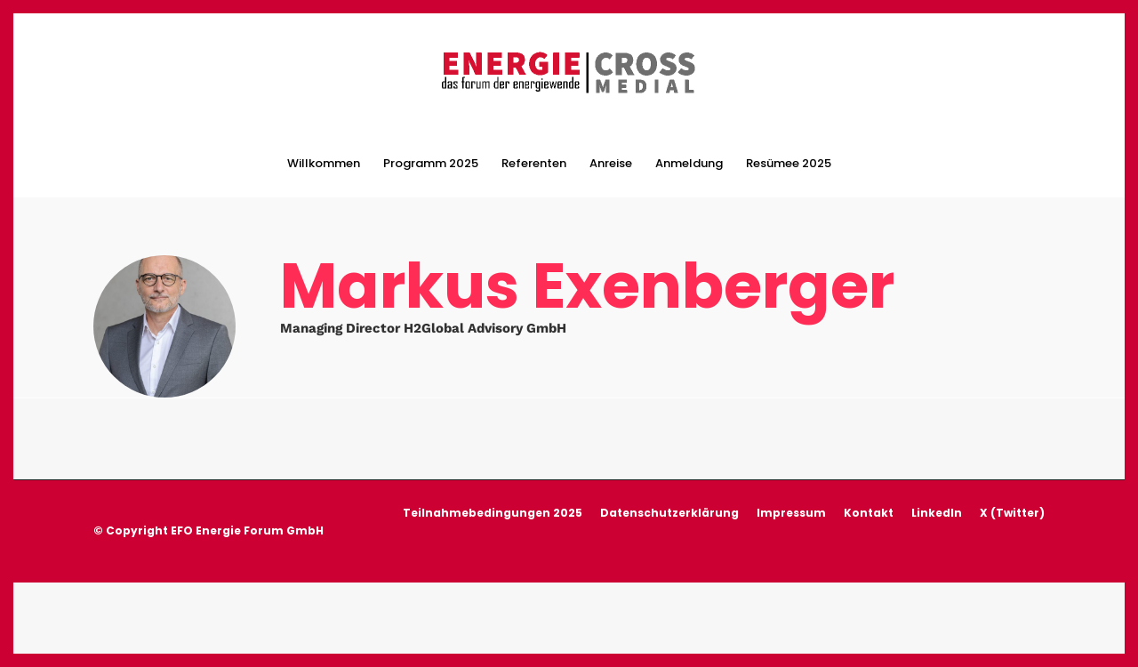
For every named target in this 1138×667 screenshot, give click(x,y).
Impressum (791, 531)
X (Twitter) (1012, 531)
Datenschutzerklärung (669, 531)
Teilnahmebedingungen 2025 (492, 531)
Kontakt (869, 531)
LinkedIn (936, 531)
